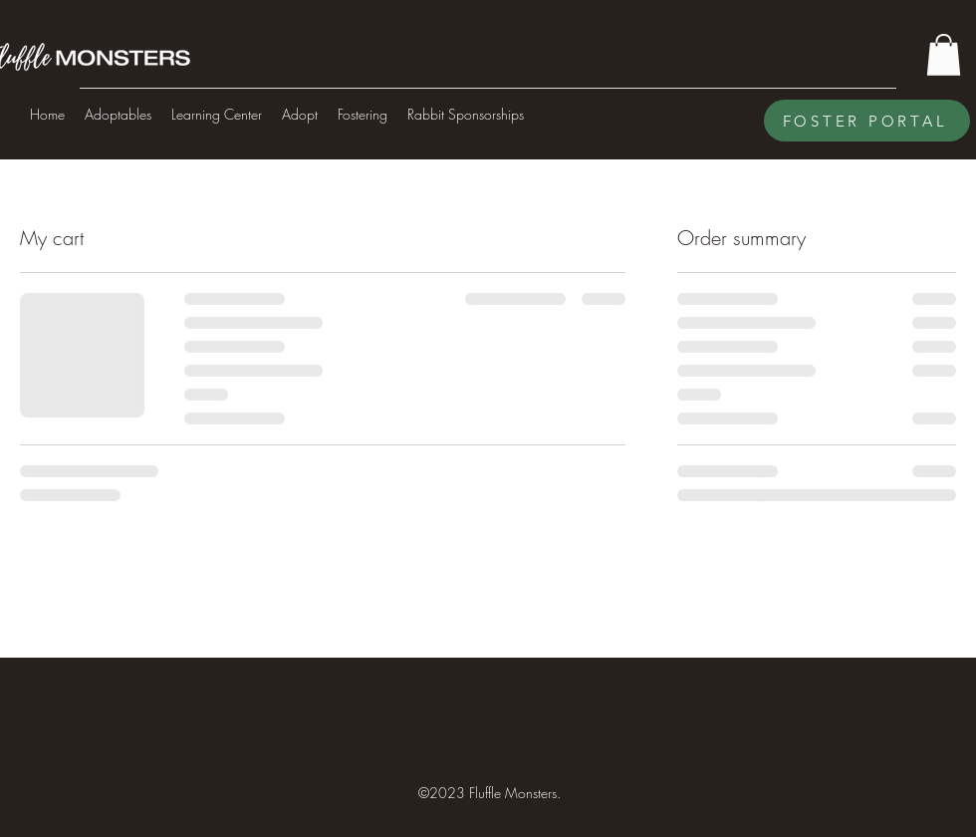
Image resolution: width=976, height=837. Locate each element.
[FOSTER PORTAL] (867, 120)
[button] (943, 55)
